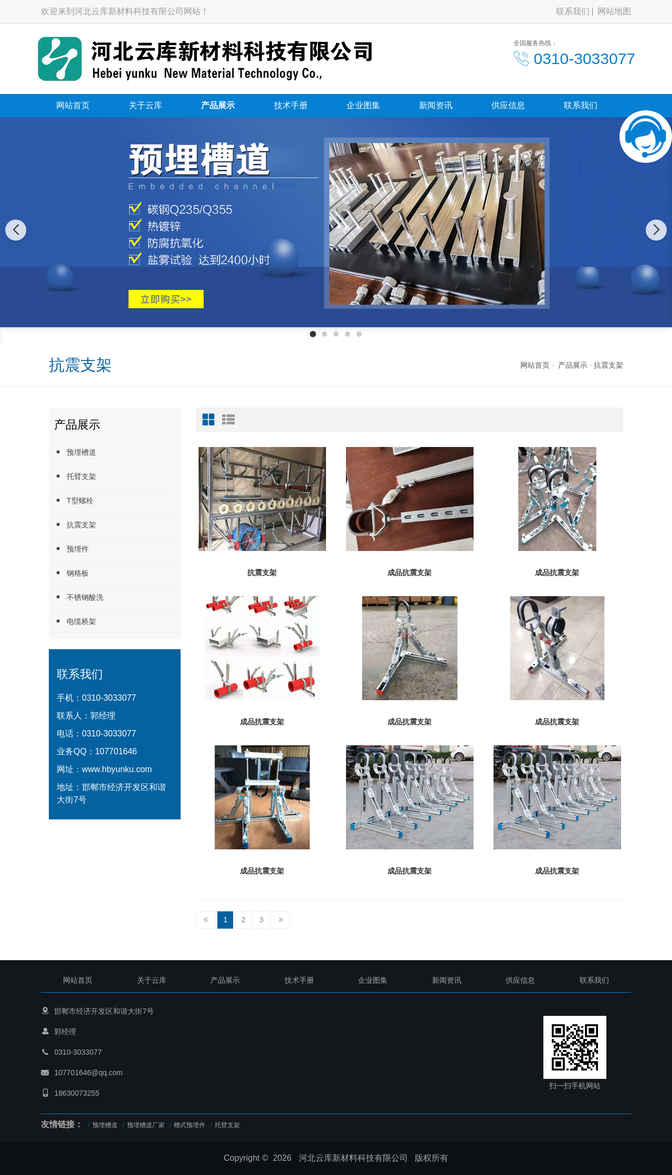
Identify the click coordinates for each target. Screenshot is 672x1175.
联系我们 (573, 11)
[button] (313, 334)
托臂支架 (75, 476)
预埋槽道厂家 (146, 1125)
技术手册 (291, 105)
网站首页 (73, 105)
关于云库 (145, 105)
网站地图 (614, 11)
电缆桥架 (75, 621)
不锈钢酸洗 (78, 596)
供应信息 (508, 105)
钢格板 (71, 572)
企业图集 (363, 105)
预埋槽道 (75, 452)
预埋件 (71, 548)
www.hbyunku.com (117, 769)
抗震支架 (608, 365)
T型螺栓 (73, 500)
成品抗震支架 (409, 572)
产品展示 (218, 105)
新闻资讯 (436, 105)
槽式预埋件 (189, 1125)
